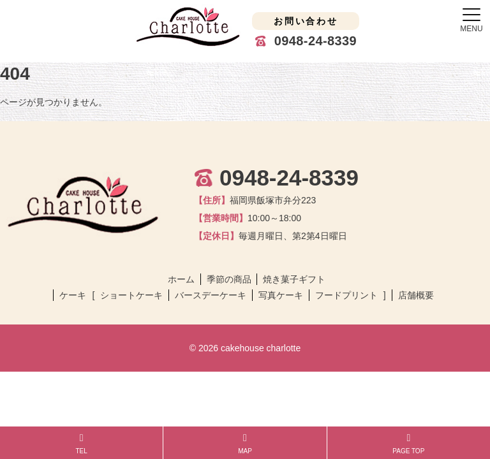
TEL (81, 444)
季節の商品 (229, 279)
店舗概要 (416, 295)
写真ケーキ (280, 295)
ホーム (181, 279)
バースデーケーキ (210, 295)
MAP (244, 444)
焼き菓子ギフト (294, 279)
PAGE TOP (408, 444)
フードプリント (346, 295)
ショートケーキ (131, 295)
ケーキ (72, 295)
